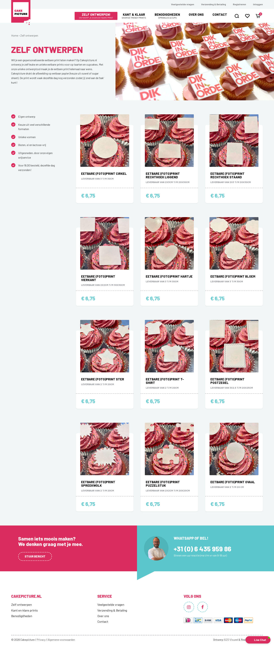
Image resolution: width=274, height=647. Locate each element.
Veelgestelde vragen (182, 4)
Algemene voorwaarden (61, 639)
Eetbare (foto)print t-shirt (165, 381)
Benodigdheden (167, 16)
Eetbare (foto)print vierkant (98, 278)
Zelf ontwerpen (29, 35)
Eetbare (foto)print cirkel (104, 174)
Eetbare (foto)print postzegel (227, 381)
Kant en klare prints (24, 610)
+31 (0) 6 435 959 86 (202, 548)
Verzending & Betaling (213, 4)
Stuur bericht (35, 556)
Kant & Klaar (134, 16)
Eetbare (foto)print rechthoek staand (227, 175)
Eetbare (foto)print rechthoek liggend (163, 175)
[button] (258, 640)
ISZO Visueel (231, 639)
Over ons (196, 14)
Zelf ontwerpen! (96, 16)
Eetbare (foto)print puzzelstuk (163, 483)
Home (14, 35)
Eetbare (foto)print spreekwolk (98, 483)
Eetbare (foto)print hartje (169, 276)
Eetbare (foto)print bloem (232, 276)
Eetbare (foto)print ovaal (232, 482)
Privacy (41, 639)
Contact (219, 14)
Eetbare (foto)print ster (102, 379)
